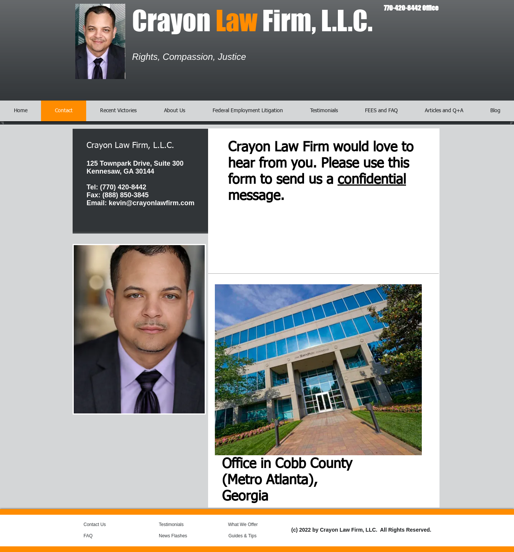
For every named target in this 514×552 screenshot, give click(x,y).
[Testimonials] (179, 525)
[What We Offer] (248, 525)
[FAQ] (98, 536)
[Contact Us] (101, 525)
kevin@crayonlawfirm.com (152, 203)
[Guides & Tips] (248, 536)
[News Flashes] (180, 536)
